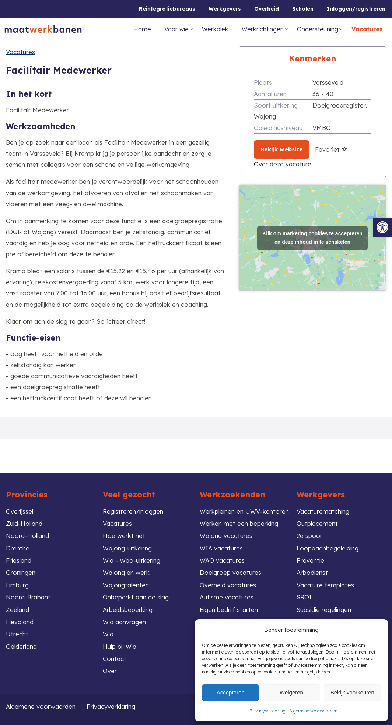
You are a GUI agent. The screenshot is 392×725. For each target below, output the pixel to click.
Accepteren (231, 692)
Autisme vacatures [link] (227, 597)
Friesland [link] (19, 560)
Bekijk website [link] (281, 149)
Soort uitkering (276, 105)
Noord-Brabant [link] (28, 597)
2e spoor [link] (309, 535)
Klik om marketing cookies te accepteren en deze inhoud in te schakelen (312, 237)
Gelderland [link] (21, 646)
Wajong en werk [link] (126, 572)
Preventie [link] (311, 560)
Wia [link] (108, 634)
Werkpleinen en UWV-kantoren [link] (244, 510)
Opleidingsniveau (278, 127)
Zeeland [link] (17, 609)
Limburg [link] (17, 584)
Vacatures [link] (367, 29)
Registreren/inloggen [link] (133, 510)
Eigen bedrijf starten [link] (229, 609)
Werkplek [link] (215, 29)
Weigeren (291, 692)
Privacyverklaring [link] (267, 711)
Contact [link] (114, 658)
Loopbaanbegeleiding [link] (328, 547)
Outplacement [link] (317, 523)
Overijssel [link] (20, 510)
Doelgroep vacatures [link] (230, 572)
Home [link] (142, 29)
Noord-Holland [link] (27, 535)
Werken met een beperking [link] (239, 523)
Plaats (263, 82)
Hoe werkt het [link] (124, 535)
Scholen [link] (303, 9)
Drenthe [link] (17, 547)
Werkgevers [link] (225, 9)
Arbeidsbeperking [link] (128, 609)
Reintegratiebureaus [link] (167, 9)
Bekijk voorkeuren (352, 692)
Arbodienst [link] (312, 572)
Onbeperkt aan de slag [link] (136, 597)
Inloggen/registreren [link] (356, 9)
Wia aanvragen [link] (124, 621)
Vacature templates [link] (325, 584)
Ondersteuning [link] (317, 29)
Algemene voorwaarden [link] (313, 711)
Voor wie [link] (176, 29)
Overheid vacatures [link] (228, 584)
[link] (382, 227)
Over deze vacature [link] (282, 164)
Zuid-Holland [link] (24, 523)
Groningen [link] (21, 572)
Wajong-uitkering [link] (128, 547)
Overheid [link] (266, 9)
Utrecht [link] (17, 634)
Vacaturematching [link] (323, 510)
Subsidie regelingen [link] (325, 609)
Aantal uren (270, 94)
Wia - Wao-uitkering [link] (132, 560)
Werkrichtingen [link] (263, 29)
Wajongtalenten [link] (126, 584)
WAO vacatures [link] (222, 560)
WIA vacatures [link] (221, 547)
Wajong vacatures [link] (226, 535)
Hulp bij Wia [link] (120, 646)
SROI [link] (304, 597)
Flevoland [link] (20, 621)
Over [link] (110, 671)
